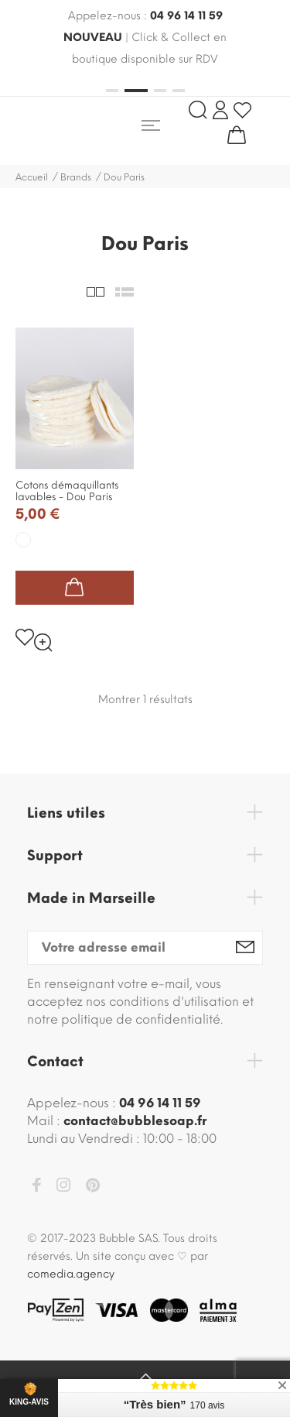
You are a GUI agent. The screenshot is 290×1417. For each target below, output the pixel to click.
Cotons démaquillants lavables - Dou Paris (66, 491)
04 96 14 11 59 (186, 15)
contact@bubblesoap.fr (134, 1120)
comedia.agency (70, 1274)
